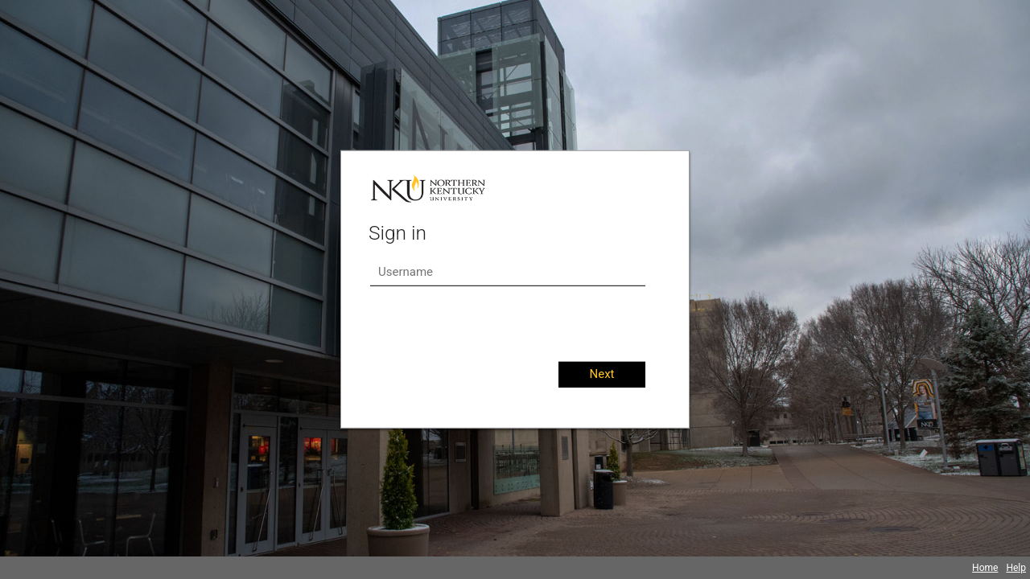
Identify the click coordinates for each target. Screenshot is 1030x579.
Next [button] (601, 374)
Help (1016, 567)
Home (985, 567)
